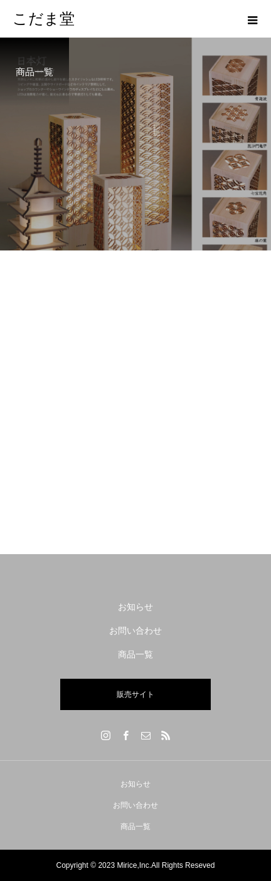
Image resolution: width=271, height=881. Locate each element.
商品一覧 (135, 654)
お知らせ (135, 607)
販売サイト (135, 694)
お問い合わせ (135, 631)
